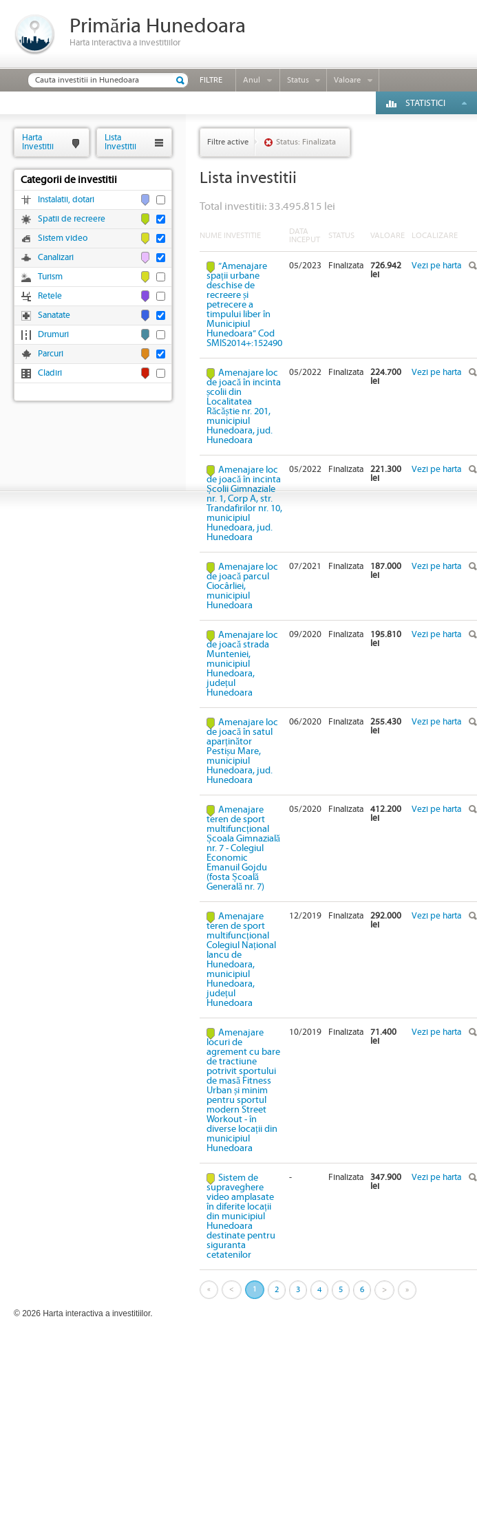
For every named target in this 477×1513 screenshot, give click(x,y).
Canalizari (56, 258)
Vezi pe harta (436, 265)
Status (298, 80)
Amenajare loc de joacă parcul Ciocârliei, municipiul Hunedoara (242, 586)
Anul (251, 80)
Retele (50, 296)
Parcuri (50, 354)
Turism (50, 277)
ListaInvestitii (120, 142)
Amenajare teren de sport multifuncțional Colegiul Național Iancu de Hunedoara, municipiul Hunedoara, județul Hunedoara (241, 960)
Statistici (425, 103)
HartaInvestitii (38, 142)
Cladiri (50, 373)
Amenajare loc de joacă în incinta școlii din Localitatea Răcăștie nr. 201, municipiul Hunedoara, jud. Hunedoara (243, 406)
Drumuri (53, 335)
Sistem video (62, 238)
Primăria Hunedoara (158, 26)
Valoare (347, 80)
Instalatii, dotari (66, 200)
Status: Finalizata (306, 142)
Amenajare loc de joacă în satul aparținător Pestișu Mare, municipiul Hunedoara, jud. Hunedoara (242, 751)
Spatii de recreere (71, 219)
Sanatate (54, 315)
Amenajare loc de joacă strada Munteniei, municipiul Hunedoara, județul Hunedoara (242, 664)
